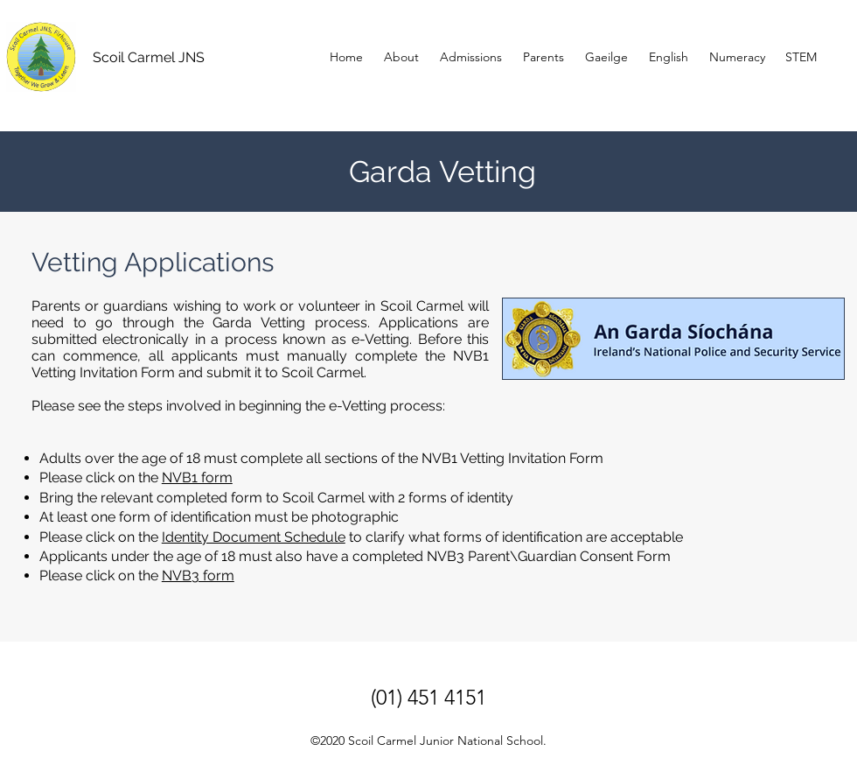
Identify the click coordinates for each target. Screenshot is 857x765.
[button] (543, 57)
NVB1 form (197, 477)
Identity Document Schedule (253, 537)
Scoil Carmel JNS (149, 57)
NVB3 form (198, 575)
